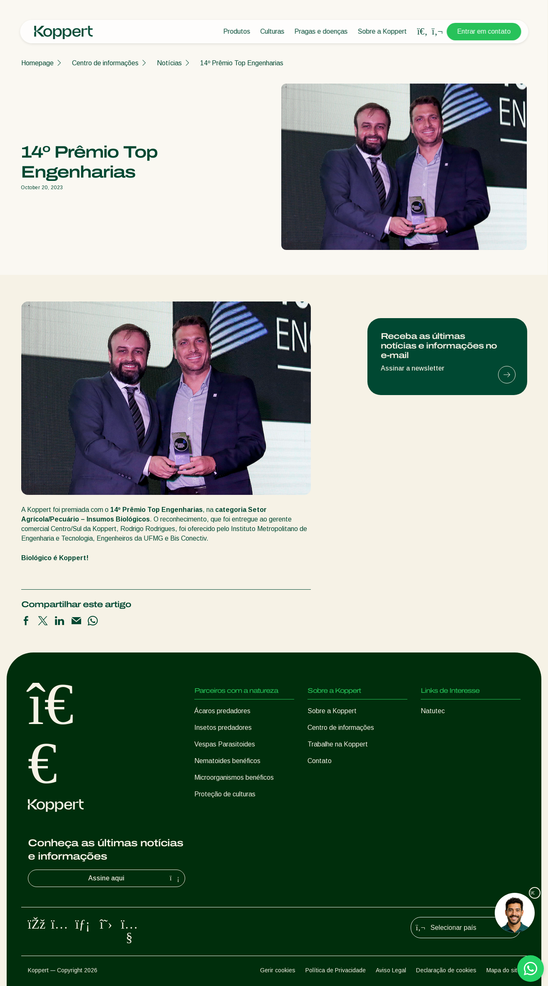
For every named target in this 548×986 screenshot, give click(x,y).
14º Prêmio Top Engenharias (241, 63)
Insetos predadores (223, 727)
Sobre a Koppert (382, 31)
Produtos (236, 31)
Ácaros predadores (222, 710)
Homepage (37, 63)
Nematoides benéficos (227, 760)
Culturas (272, 31)
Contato (319, 760)
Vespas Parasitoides (224, 744)
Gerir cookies (277, 970)
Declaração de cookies (446, 970)
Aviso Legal (391, 970)
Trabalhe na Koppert (337, 744)
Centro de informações (105, 63)
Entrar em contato (484, 31)
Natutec (433, 710)
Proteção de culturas (224, 794)
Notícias (169, 63)
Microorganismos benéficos (234, 777)
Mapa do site (503, 970)
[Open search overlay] (422, 31)
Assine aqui (134, 878)
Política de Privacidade (335, 970)
